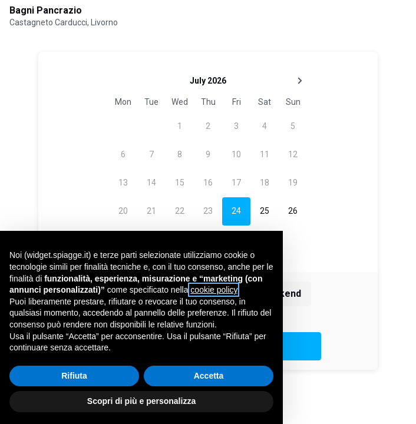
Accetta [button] (209, 375)
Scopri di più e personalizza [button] (141, 401)
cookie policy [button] (213, 289)
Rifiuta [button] (74, 375)
